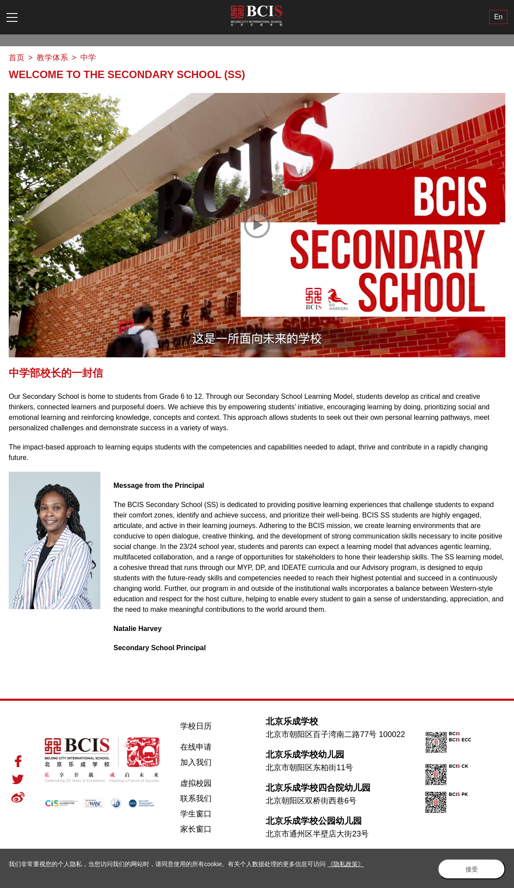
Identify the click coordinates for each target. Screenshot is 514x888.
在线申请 (196, 747)
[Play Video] (257, 225)
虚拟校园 (196, 783)
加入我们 (196, 762)
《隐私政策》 (345, 864)
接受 (469, 868)
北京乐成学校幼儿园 (305, 754)
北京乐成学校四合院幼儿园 (318, 787)
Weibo (17, 797)
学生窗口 (196, 813)
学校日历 (196, 726)
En (498, 17)
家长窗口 (196, 829)
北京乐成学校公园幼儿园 (314, 821)
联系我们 (196, 798)
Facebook (18, 761)
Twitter (18, 779)
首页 (16, 57)
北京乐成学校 (292, 721)
